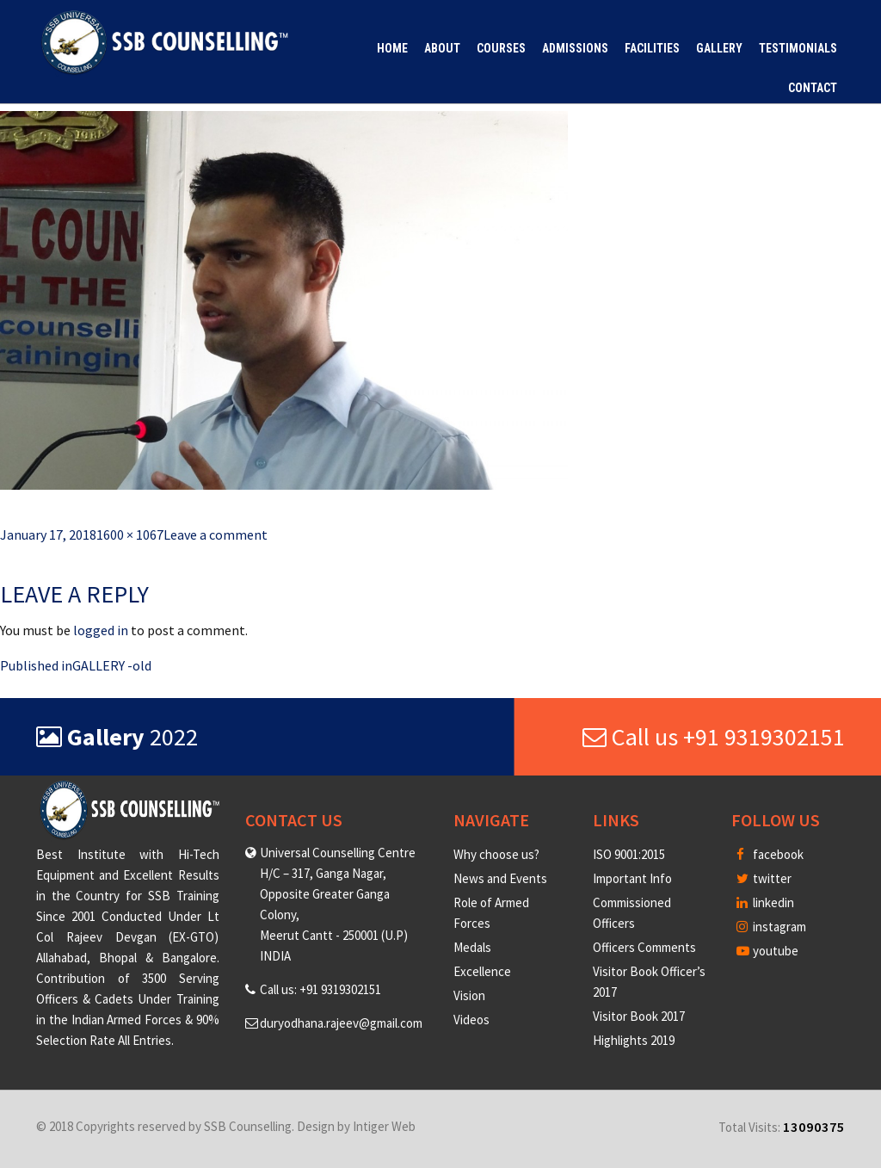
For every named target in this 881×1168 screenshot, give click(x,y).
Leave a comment (215, 534)
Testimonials (798, 48)
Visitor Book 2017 (639, 1016)
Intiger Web (384, 1126)
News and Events (500, 878)
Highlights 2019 (634, 1040)
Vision (469, 995)
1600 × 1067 (129, 534)
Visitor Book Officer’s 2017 (649, 981)
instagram (771, 926)
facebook (770, 854)
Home (392, 48)
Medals (472, 947)
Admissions (575, 48)
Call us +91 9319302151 (713, 736)
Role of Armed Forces (491, 912)
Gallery (719, 48)
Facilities (652, 48)
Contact (812, 88)
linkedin (765, 902)
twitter (764, 878)
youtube (767, 950)
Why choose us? (496, 854)
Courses (501, 48)
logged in (100, 630)
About (442, 48)
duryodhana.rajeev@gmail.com (341, 1023)
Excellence (482, 971)
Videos (471, 1019)
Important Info (632, 878)
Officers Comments (644, 947)
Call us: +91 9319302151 (320, 989)
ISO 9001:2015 (629, 854)
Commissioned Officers (632, 912)
